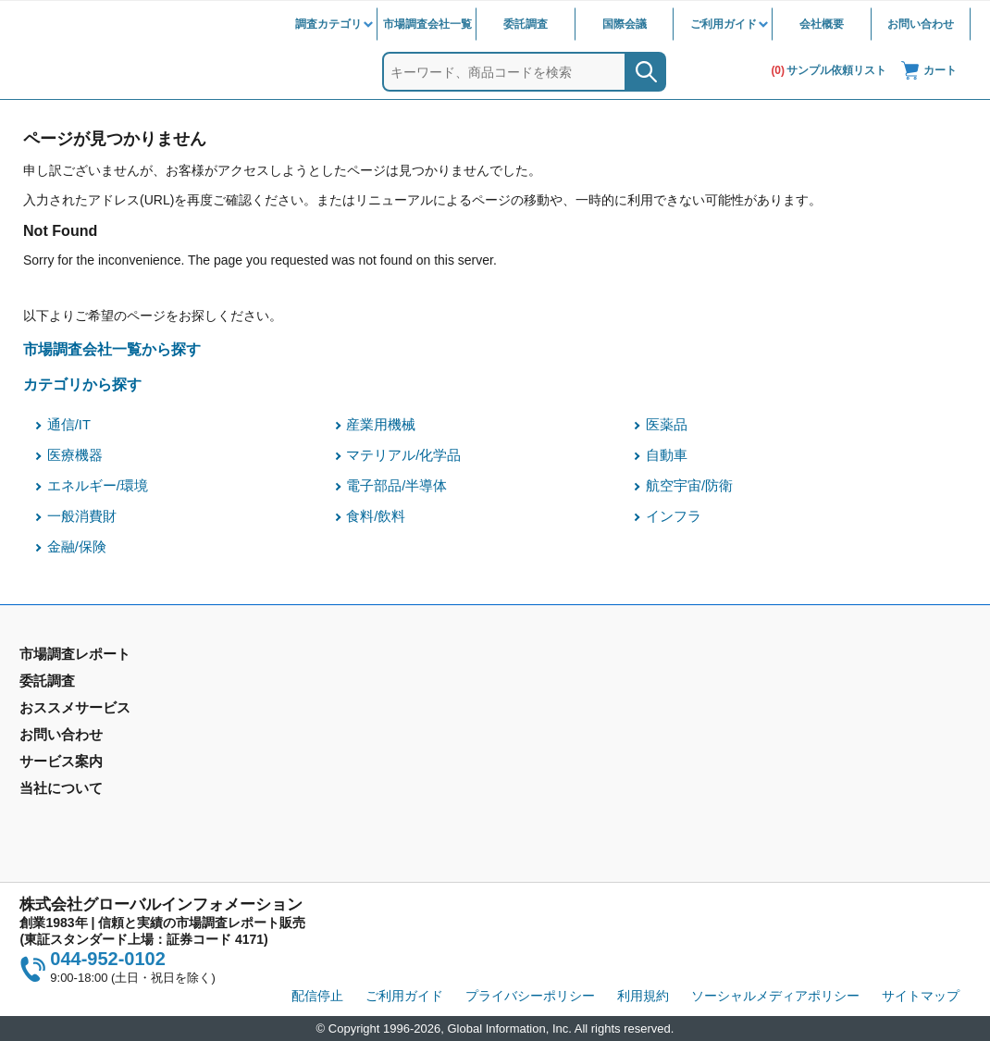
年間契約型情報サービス (90, 737)
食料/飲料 (375, 516)
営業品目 (527, 749)
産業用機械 (380, 424)
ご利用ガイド (723, 24)
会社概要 (821, 24)
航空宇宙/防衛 (689, 485)
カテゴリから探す (82, 384)
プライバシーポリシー (530, 995)
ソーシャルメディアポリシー (775, 995)
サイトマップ (920, 995)
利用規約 (643, 995)
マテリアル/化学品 (403, 455)
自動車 (666, 455)
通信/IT (69, 424)
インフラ (673, 516)
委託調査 (525, 24)
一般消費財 (82, 516)
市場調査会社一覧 (427, 24)
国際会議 (624, 24)
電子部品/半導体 (396, 485)
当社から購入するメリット (579, 776)
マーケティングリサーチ (332, 710)
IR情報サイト (781, 710)
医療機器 (75, 455)
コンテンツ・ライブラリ (572, 803)
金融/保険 (76, 546)
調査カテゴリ (328, 24)
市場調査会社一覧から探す (112, 349)
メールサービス (306, 776)
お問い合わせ (920, 24)
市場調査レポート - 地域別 (96, 710)
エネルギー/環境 (97, 485)
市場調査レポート (71, 683)
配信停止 (317, 995)
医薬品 (666, 424)
